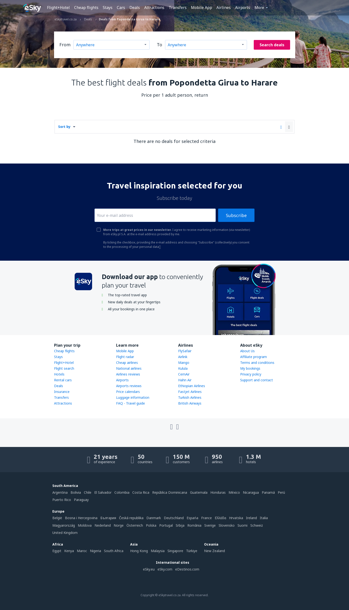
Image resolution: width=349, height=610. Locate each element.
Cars (121, 7)
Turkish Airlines (189, 397)
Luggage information (132, 397)
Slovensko (227, 525)
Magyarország (63, 525)
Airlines (223, 7)
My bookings (250, 368)
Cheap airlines (127, 362)
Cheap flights (86, 7)
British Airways (189, 403)
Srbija (180, 525)
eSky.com (165, 569)
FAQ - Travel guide (130, 403)
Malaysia (158, 550)
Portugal (166, 525)
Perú (281, 492)
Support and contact (256, 380)
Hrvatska (236, 518)
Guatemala (198, 492)
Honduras (218, 492)
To (159, 44)
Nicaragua (251, 492)
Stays (107, 7)
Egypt (56, 550)
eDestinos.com (187, 569)
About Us (247, 351)
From (65, 44)
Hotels (59, 374)
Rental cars (63, 380)
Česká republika (131, 518)
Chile (87, 492)
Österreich (135, 525)
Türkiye (191, 550)
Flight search (64, 368)
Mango (183, 362)
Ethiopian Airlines (191, 385)
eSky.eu (149, 569)
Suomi (242, 525)
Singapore (175, 550)
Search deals (272, 44)
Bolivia (76, 492)
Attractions (154, 7)
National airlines (129, 368)
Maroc (82, 550)
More (259, 7)
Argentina (60, 492)
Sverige (210, 525)
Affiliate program (253, 356)
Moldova (85, 525)
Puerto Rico (61, 499)
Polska (151, 525)
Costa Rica (140, 492)
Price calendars (128, 391)
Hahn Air (184, 380)
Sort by (64, 126)
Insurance (62, 391)
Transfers (178, 7)
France (206, 518)
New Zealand (214, 550)
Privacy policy (250, 374)
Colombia (121, 492)
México (234, 492)
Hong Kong (139, 550)
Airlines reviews (128, 374)
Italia (264, 518)
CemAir (184, 374)
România (194, 525)
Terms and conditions (257, 362)
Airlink (182, 356)
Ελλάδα (220, 518)
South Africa (113, 550)
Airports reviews (129, 385)
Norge (119, 525)
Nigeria (95, 550)
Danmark (153, 518)
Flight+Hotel (58, 7)
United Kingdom (65, 532)
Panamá (268, 492)
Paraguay (81, 499)
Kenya (69, 550)
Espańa (192, 518)
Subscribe (236, 215)
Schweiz (256, 525)
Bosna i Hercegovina (81, 518)
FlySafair (184, 351)
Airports (242, 7)
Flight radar (125, 356)
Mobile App (201, 7)
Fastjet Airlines (190, 391)
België (57, 518)
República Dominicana (169, 492)
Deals (134, 7)
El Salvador (102, 492)
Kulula (183, 368)
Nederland (103, 525)
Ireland (251, 518)
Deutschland (174, 518)
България (108, 518)
